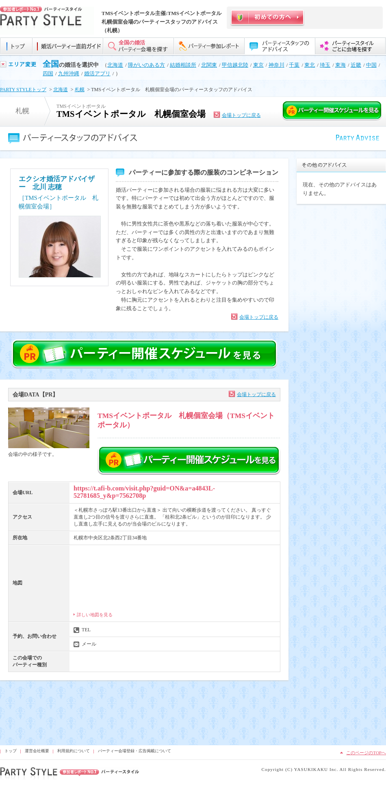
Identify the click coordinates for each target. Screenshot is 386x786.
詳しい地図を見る (95, 614)
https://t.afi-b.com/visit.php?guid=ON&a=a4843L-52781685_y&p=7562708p (144, 492)
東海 (340, 65)
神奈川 (276, 65)
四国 (48, 73)
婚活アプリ (97, 73)
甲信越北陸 (235, 65)
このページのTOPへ (366, 752)
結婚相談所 (183, 65)
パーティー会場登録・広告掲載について (134, 751)
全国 (51, 63)
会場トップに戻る (241, 115)
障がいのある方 (146, 65)
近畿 (356, 65)
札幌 (80, 89)
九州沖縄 (68, 73)
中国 (371, 65)
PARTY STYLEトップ (23, 89)
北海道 (115, 65)
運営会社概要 (37, 751)
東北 (309, 65)
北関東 (209, 65)
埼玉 (325, 65)
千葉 (294, 65)
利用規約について (73, 751)
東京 (258, 65)
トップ (10, 751)
